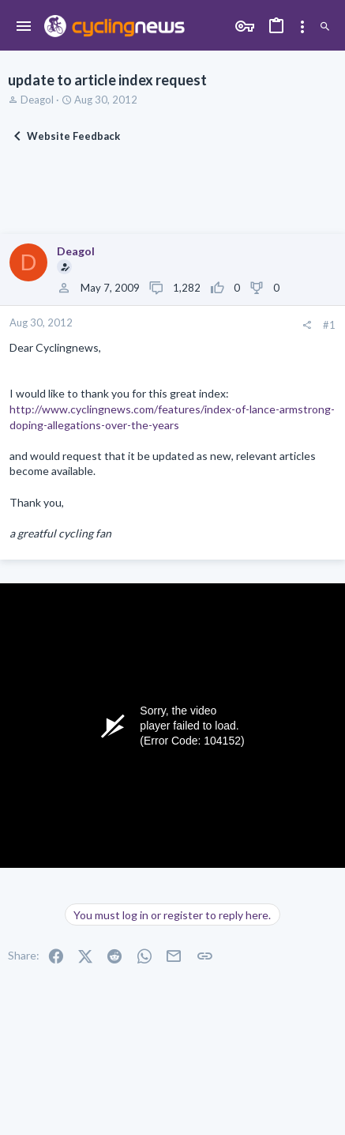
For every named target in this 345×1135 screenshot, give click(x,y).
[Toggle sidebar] (302, 27)
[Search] (325, 27)
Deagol (37, 99)
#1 (329, 325)
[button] (24, 26)
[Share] (306, 325)
